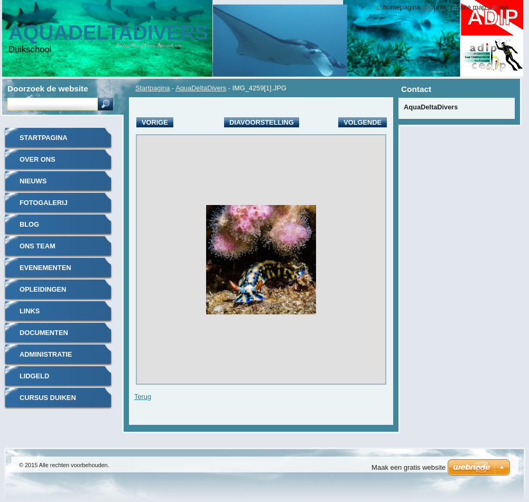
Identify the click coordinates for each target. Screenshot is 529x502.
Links (30, 311)
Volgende (363, 122)
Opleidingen (43, 289)
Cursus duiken (48, 398)
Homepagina (401, 7)
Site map (473, 7)
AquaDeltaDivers (200, 88)
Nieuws (33, 181)
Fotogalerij (44, 203)
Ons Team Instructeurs (46, 249)
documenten (44, 333)
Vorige (155, 122)
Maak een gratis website (409, 467)
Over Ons (37, 159)
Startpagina (152, 88)
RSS (503, 7)
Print (440, 7)
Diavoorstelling (261, 122)
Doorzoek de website (47, 88)
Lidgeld (34, 376)
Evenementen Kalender (45, 271)
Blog (29, 224)
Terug (142, 397)
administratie (46, 354)
